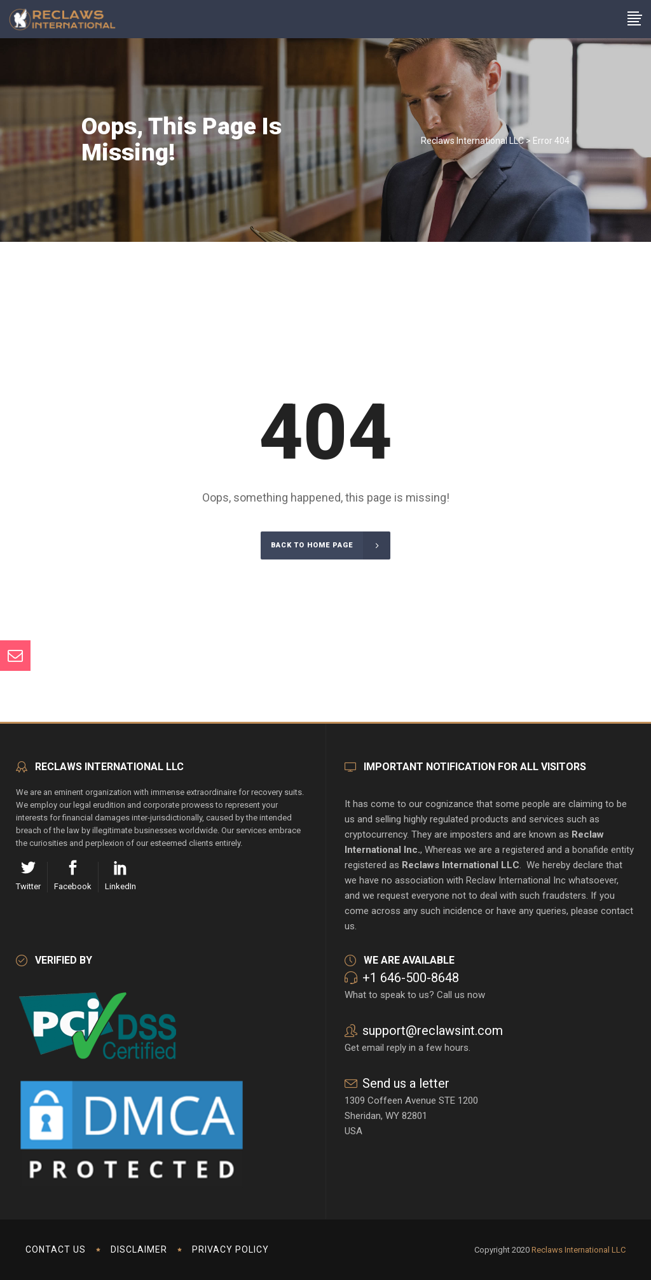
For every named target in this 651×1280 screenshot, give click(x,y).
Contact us (55, 1249)
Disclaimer (139, 1249)
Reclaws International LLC (472, 140)
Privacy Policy (230, 1249)
